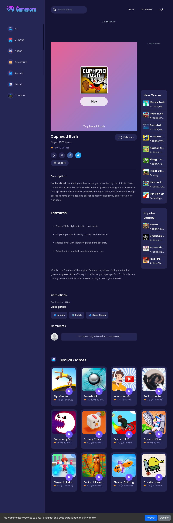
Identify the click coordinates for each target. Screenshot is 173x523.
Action (14, 51)
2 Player (15, 40)
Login (161, 9)
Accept (151, 517)
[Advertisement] (109, 30)
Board (14, 84)
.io (12, 29)
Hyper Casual (97, 314)
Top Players (146, 9)
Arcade (15, 73)
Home (131, 9)
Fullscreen (126, 137)
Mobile (76, 314)
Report (60, 163)
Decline (164, 517)
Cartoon (16, 96)
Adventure (17, 62)
